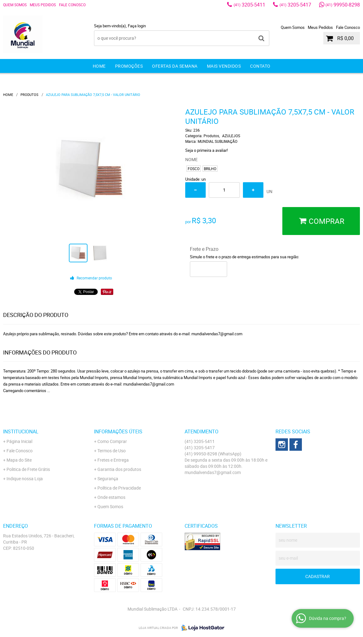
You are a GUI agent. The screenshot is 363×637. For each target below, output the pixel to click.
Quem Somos (15, 4)
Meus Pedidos (43, 4)
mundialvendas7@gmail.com (213, 472)
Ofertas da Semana (175, 66)
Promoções (129, 66)
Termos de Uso (111, 451)
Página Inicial (19, 441)
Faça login (137, 26)
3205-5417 (295, 4)
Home (99, 66)
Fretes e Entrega (113, 460)
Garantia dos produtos (119, 469)
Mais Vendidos (224, 66)
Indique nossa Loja (25, 478)
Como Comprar (112, 441)
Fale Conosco (72, 4)
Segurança (107, 478)
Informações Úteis (118, 431)
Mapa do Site (19, 460)
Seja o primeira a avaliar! (206, 150)
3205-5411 (249, 4)
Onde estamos (111, 497)
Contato (260, 66)
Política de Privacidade (119, 488)
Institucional (20, 431)
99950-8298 (342, 4)
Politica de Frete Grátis (28, 469)
